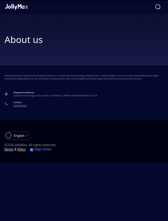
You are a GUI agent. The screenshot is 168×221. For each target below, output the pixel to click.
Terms (8, 149)
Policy (21, 149)
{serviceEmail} (20, 105)
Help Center (41, 149)
